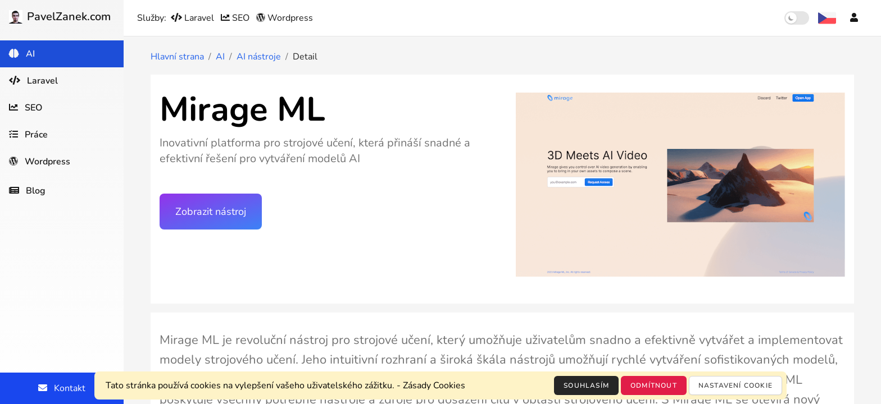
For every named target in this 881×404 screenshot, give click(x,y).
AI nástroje (259, 56)
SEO (236, 18)
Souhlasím (586, 385)
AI (220, 56)
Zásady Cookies (434, 385)
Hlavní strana (177, 56)
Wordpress (284, 18)
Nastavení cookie (735, 385)
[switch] (796, 18)
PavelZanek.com (60, 16)
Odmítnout (653, 385)
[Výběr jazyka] (827, 17)
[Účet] (854, 17)
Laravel (193, 18)
